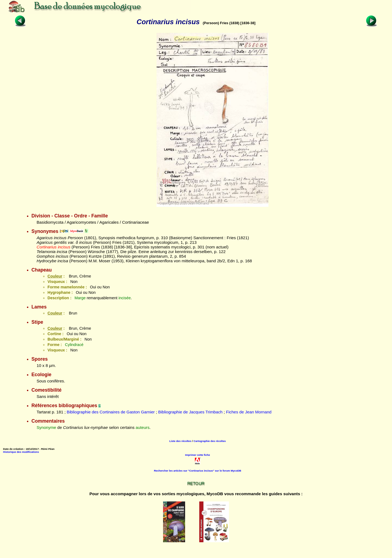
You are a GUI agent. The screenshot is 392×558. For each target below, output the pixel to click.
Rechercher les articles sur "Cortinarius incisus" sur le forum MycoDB (197, 470)
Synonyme (46, 427)
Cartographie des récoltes (210, 440)
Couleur (54, 276)
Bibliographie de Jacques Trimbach (190, 412)
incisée (124, 298)
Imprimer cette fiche (197, 454)
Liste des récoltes (180, 440)
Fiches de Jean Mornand (248, 412)
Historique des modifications (21, 451)
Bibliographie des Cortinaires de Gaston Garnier (111, 412)
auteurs (142, 427)
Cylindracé (74, 344)
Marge (80, 298)
